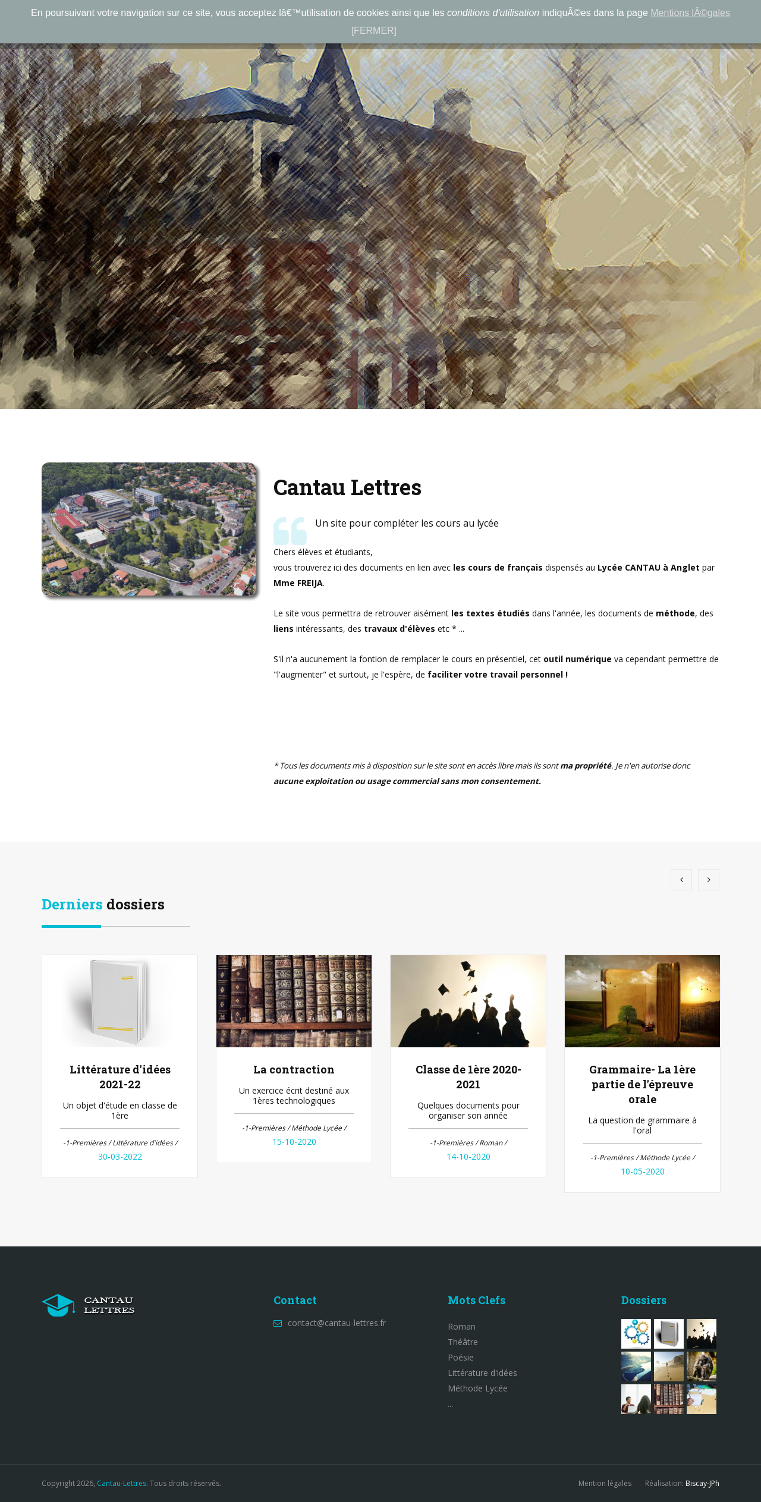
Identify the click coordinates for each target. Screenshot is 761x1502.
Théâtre (463, 1341)
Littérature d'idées (482, 1372)
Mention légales (604, 1483)
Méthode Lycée (478, 1388)
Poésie (461, 1357)
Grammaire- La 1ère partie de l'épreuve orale (642, 1084)
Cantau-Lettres (121, 1483)
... (450, 1403)
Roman (462, 1326)
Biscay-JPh (702, 1483)
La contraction (294, 1069)
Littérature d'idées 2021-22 (120, 1076)
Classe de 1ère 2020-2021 (468, 1076)
